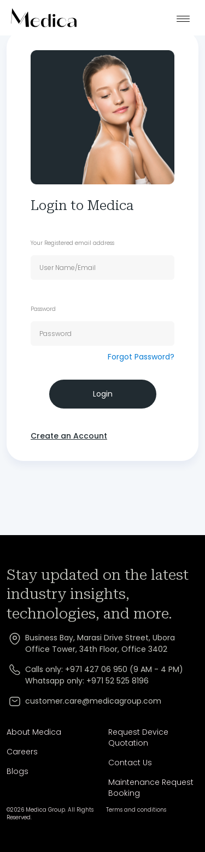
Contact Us (130, 762)
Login (103, 393)
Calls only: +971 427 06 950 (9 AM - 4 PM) (104, 669)
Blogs (17, 771)
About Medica (34, 732)
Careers (22, 751)
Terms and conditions (136, 810)
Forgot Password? (141, 356)
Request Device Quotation (138, 737)
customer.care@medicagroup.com (93, 700)
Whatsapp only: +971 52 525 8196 (87, 680)
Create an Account (69, 435)
